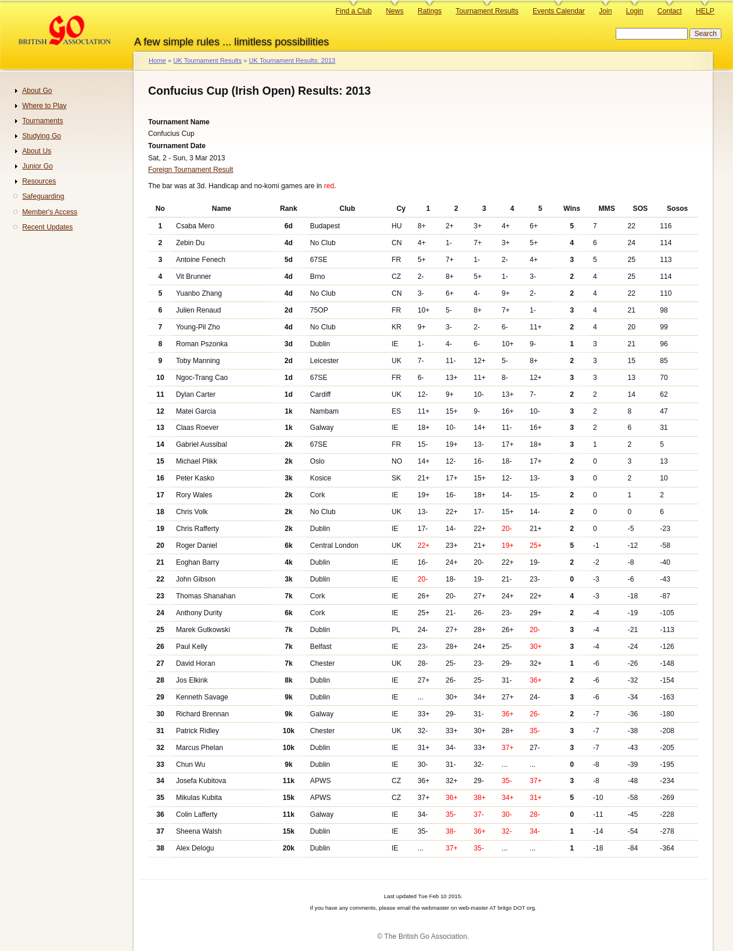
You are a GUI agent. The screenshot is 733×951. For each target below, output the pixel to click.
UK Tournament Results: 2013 (292, 60)
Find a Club (354, 11)
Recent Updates (47, 227)
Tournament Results (487, 11)
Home (157, 60)
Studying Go (41, 136)
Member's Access (49, 212)
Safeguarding (43, 196)
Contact (669, 11)
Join (605, 11)
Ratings (429, 11)
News (394, 11)
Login (635, 11)
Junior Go (37, 166)
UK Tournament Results (207, 60)
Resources (39, 181)
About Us (36, 151)
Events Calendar (559, 11)
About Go (37, 91)
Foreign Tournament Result (190, 170)
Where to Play (44, 106)
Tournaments (42, 121)
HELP (705, 11)
